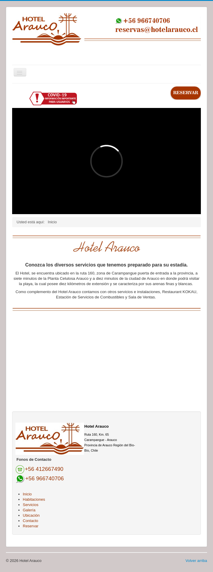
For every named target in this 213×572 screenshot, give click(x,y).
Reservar (30, 526)
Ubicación (31, 515)
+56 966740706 (44, 478)
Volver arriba (196, 560)
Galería (29, 510)
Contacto (30, 520)
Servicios (30, 504)
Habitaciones (34, 499)
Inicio (27, 494)
